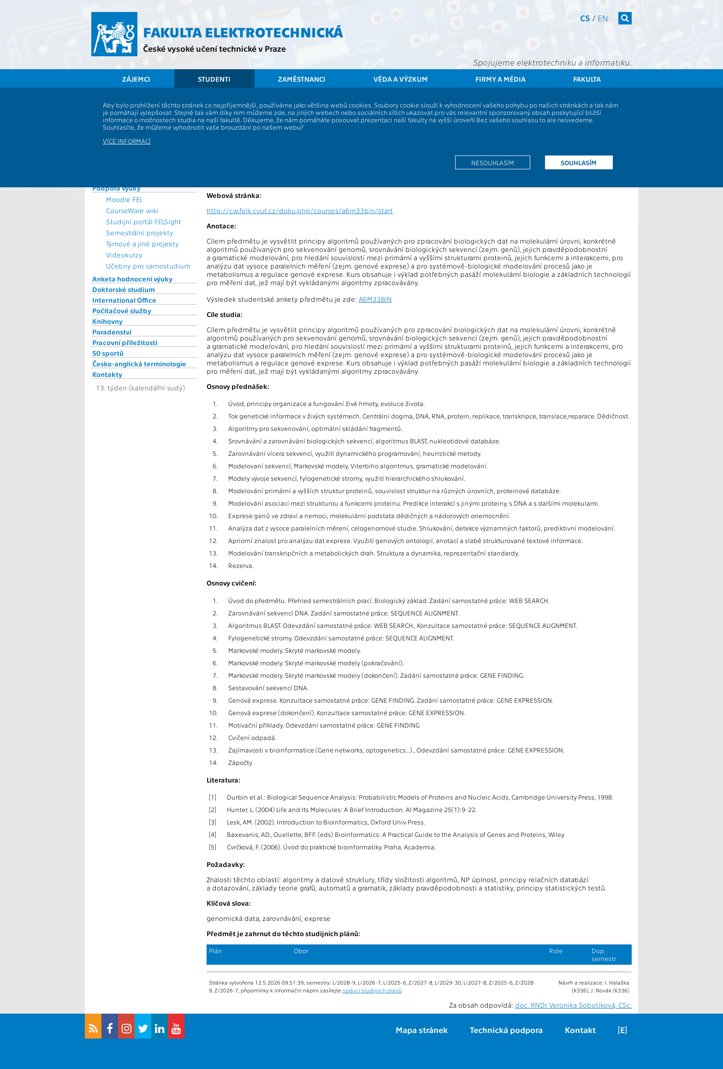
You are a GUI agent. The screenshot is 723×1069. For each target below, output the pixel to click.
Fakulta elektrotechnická (243, 31)
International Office (124, 300)
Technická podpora (506, 1029)
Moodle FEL (124, 199)
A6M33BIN (375, 299)
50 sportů (108, 353)
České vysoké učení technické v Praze (214, 48)
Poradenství (111, 332)
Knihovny (107, 321)
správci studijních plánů (372, 990)
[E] (622, 1029)
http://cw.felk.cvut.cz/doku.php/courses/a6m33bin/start (300, 210)
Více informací (127, 140)
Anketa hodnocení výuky (132, 279)
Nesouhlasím (492, 162)
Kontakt (580, 1029)
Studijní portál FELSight (143, 221)
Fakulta (587, 79)
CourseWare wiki (132, 210)
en (603, 18)
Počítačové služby (121, 310)
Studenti (214, 79)
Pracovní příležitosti (124, 342)
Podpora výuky (116, 188)
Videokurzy (124, 255)
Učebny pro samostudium (148, 266)
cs (585, 18)
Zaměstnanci (302, 79)
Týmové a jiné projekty (142, 243)
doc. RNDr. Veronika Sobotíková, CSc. (573, 1005)
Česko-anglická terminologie (139, 363)
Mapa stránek (422, 1029)
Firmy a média (500, 79)
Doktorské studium (123, 289)
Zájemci (136, 79)
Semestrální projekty (139, 232)
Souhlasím (579, 162)
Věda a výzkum (400, 79)
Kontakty (107, 374)
